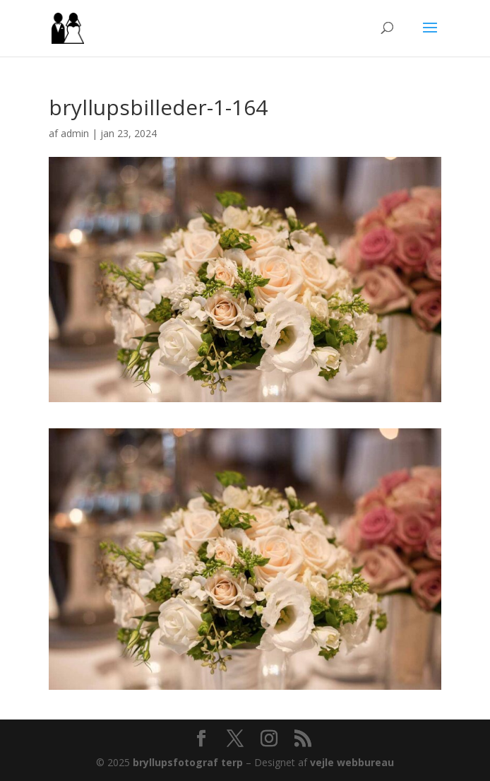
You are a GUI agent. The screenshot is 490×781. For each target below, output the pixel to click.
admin (75, 133)
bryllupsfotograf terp (188, 762)
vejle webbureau (352, 762)
